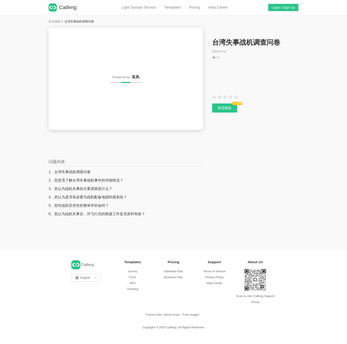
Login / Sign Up (283, 7)
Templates (172, 7)
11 (218, 57)
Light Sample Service (138, 7)
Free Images (191, 314)
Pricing (194, 7)
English (85, 277)
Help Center (218, 7)
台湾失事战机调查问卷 (79, 21)
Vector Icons (172, 314)
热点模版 (54, 21)
